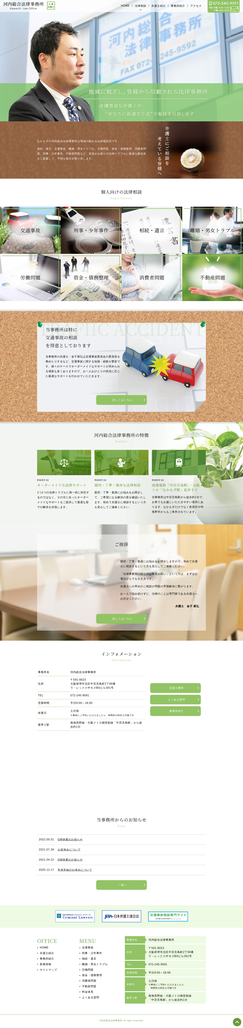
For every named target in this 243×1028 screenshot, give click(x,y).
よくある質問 (176, 699)
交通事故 (87, 947)
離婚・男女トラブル (95, 964)
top (237, 1022)
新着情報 (45, 964)
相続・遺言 (89, 958)
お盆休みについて (69, 849)
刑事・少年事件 (92, 953)
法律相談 (140, 5)
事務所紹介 (178, 5)
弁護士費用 (176, 688)
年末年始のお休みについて (75, 869)
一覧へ (122, 885)
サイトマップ (48, 969)
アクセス (196, 5)
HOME (125, 5)
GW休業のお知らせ (70, 839)
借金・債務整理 (92, 975)
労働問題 (87, 969)
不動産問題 (89, 986)
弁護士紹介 (158, 5)
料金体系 (87, 991)
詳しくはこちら (122, 399)
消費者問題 (89, 980)
